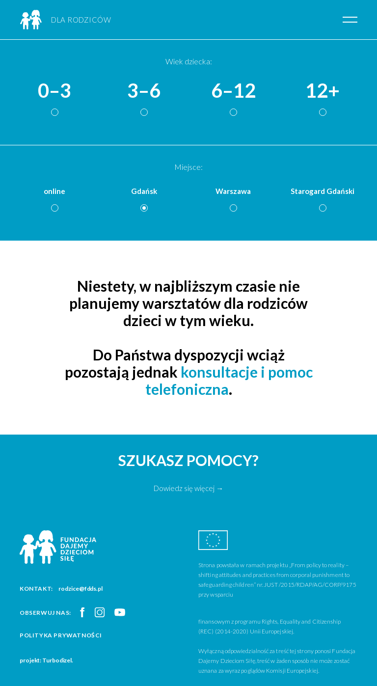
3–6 (144, 91)
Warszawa (233, 191)
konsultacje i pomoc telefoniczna (229, 380)
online (54, 191)
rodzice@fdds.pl (80, 588)
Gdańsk (144, 191)
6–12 (233, 91)
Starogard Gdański (322, 191)
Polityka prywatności (61, 635)
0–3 (54, 91)
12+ (322, 91)
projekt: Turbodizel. (46, 660)
